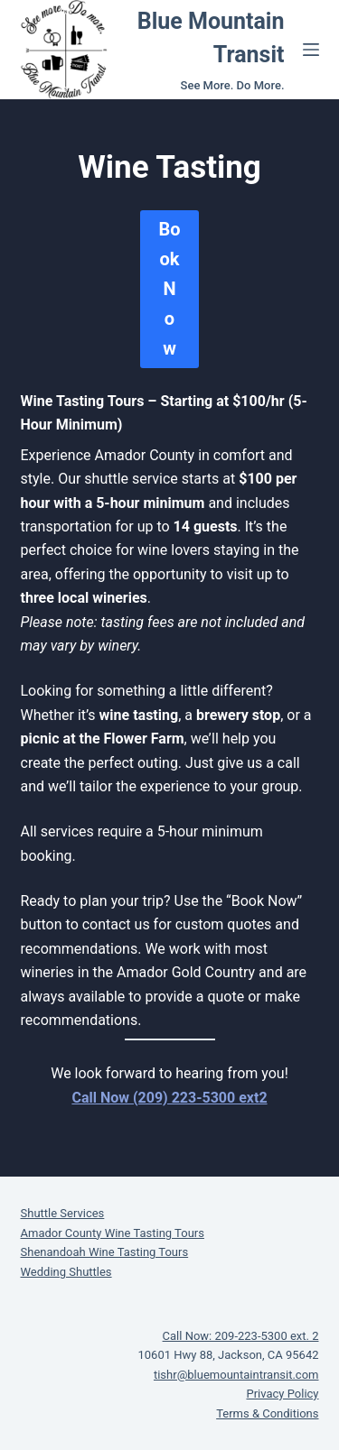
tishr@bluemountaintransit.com (236, 1374)
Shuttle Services (63, 1213)
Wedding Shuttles (66, 1272)
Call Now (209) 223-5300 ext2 (169, 1097)
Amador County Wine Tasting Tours (112, 1233)
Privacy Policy (282, 1393)
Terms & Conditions (267, 1413)
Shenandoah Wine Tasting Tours (105, 1252)
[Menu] (311, 50)
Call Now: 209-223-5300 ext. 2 (241, 1336)
